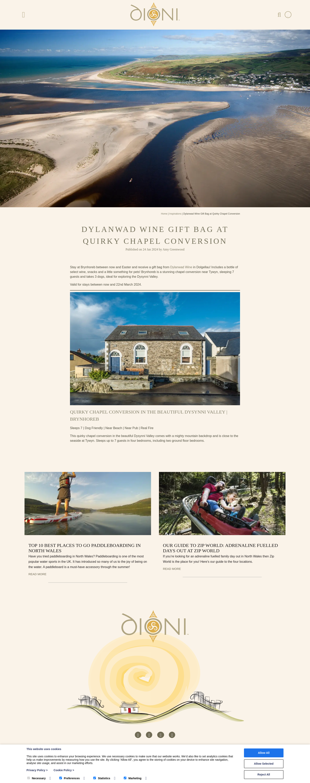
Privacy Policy (37, 770)
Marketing (132, 778)
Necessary (36, 778)
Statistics (101, 778)
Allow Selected (264, 763)
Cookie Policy (64, 770)
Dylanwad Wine (181, 267)
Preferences (69, 778)
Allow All (264, 752)
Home (164, 213)
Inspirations (175, 213)
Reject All (263, 774)
